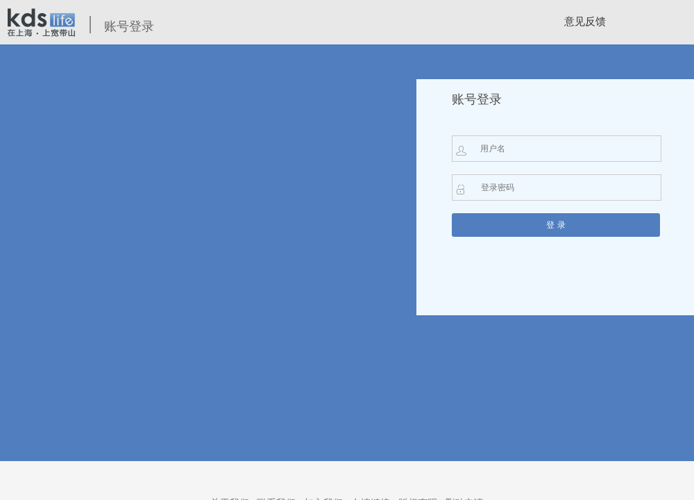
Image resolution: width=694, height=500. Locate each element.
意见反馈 (585, 21)
